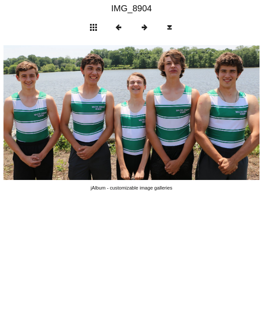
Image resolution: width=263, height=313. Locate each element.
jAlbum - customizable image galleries (132, 187)
